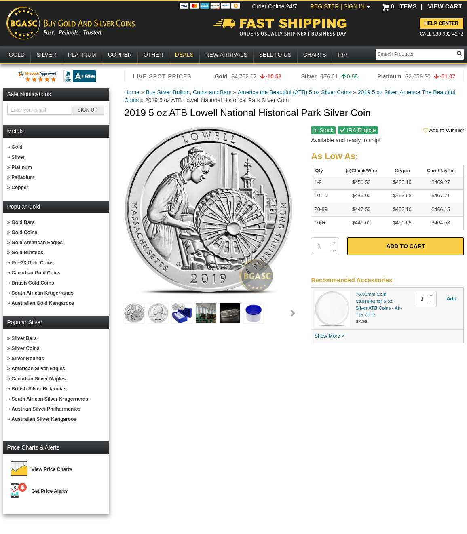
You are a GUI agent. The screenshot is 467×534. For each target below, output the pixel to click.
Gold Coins (24, 232)
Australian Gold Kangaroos (42, 303)
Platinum (21, 167)
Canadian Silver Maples (38, 379)
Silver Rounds (27, 358)
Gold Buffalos (27, 252)
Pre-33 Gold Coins (32, 263)
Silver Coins (25, 348)
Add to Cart (405, 246)
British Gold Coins (32, 283)
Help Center (441, 23)
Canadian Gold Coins (35, 273)
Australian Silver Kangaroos (43, 419)
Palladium (22, 177)
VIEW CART (445, 6)
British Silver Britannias (38, 389)
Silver (18, 157)
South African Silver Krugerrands (49, 399)
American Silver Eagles (38, 368)
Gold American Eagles (37, 242)
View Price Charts (52, 469)
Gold (16, 147)
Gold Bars (22, 222)
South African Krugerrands (42, 293)
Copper (19, 187)
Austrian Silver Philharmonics (45, 409)
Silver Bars (24, 338)
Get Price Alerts (50, 491)
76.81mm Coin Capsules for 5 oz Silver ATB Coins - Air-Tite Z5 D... (379, 304)
